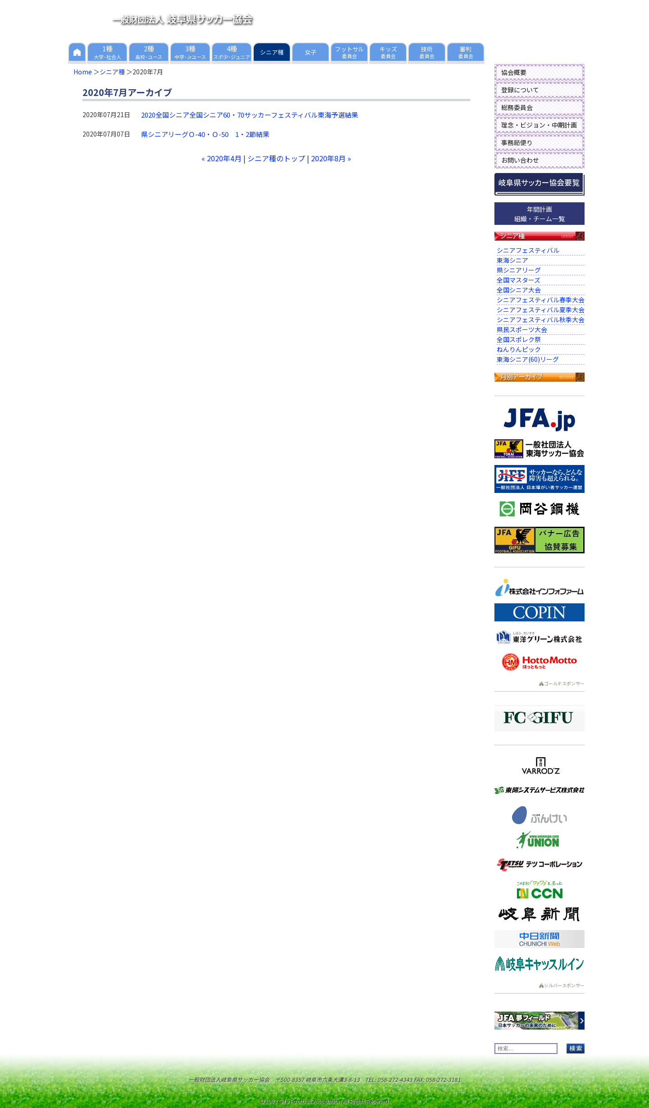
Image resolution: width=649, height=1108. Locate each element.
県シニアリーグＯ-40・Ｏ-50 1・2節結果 (205, 134)
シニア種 (112, 71)
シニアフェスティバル (528, 250)
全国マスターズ (518, 279)
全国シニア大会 (519, 289)
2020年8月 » (331, 158)
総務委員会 (517, 107)
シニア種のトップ (276, 158)
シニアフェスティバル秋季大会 (541, 319)
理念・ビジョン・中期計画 (539, 124)
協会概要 (513, 72)
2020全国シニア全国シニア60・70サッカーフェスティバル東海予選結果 (249, 114)
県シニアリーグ (519, 269)
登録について (520, 89)
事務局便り (517, 142)
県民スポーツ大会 (522, 329)
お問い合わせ (520, 159)
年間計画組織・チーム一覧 (539, 214)
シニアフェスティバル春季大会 (541, 299)
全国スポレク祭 (519, 339)
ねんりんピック (519, 349)
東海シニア (512, 259)
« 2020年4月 (221, 158)
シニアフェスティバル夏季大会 (541, 309)
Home (82, 71)
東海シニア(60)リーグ (528, 359)
